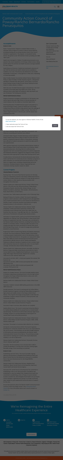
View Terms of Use (11, 121)
